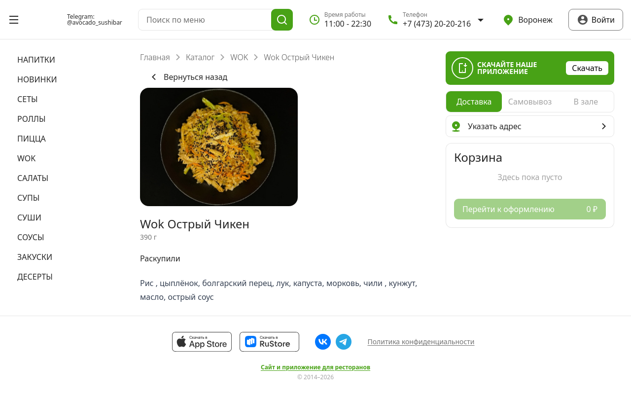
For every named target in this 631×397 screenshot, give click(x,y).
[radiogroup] (530, 101)
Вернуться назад (187, 77)
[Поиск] (282, 20)
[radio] (474, 101)
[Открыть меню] (14, 20)
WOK (239, 57)
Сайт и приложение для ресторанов (315, 367)
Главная (155, 57)
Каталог (200, 57)
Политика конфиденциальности (420, 341)
